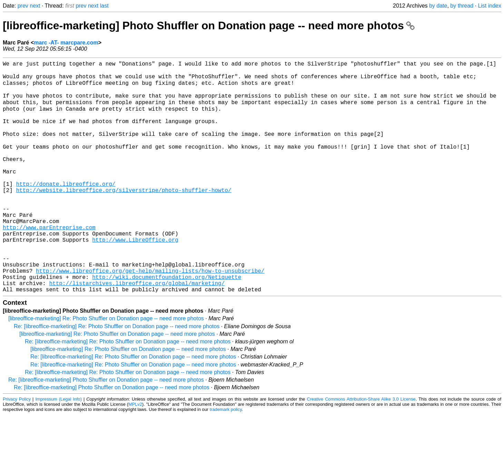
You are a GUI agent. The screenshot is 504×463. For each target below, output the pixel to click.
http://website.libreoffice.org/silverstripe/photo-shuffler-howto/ (123, 216)
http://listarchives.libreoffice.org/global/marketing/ (137, 330)
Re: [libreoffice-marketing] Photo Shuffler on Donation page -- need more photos (106, 428)
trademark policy (226, 457)
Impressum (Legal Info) (58, 447)
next (35, 6)
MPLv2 (135, 452)
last (104, 6)
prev (23, 6)
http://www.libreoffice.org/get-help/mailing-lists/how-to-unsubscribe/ (150, 315)
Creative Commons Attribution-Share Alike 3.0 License (361, 447)
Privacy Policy (17, 447)
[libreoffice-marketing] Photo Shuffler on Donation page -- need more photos (209, 25)
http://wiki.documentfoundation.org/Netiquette (166, 322)
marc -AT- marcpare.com (66, 43)
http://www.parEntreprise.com (49, 261)
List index (489, 6)
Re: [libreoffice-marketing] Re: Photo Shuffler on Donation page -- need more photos (116, 375)
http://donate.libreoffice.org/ (65, 208)
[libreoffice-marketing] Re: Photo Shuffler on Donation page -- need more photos (106, 367)
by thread (461, 6)
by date (438, 6)
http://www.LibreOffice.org (135, 277)
